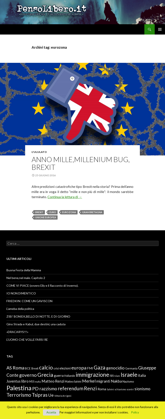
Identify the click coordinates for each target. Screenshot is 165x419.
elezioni (65, 368)
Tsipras (39, 395)
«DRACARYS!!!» (17, 332)
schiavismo (120, 389)
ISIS (112, 375)
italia (142, 375)
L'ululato (39, 152)
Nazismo (128, 381)
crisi (56, 368)
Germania (131, 368)
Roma (102, 389)
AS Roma (15, 368)
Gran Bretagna (92, 212)
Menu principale (160, 29)
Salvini (110, 389)
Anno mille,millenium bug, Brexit (81, 163)
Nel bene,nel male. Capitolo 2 (25, 278)
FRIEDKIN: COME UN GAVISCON (29, 301)
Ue (51, 395)
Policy (135, 412)
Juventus (13, 381)
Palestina (19, 388)
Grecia (45, 374)
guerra (59, 375)
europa (78, 368)
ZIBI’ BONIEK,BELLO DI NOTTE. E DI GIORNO (38, 316)
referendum (70, 388)
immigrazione (92, 374)
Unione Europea (45, 217)
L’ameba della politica (20, 308)
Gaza (99, 367)
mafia (38, 381)
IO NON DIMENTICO (21, 293)
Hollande (69, 375)
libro (25, 381)
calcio (46, 367)
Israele (129, 374)
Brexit (39, 212)
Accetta (51, 412)
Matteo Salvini (73, 381)
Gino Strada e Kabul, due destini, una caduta (36, 324)
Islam (117, 375)
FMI (90, 368)
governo (28, 375)
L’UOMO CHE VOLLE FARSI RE (27, 339)
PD (35, 388)
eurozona (69, 212)
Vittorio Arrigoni (62, 395)
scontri (130, 389)
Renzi (90, 388)
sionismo (142, 388)
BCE (28, 368)
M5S (31, 381)
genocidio (115, 367)
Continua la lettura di (64, 197)
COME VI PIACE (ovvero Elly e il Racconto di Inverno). (42, 285)
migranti (103, 381)
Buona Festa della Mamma (23, 270)
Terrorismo (18, 395)
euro (52, 212)
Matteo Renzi (52, 381)
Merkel (89, 380)
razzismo (48, 388)
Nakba (116, 381)
